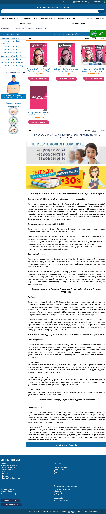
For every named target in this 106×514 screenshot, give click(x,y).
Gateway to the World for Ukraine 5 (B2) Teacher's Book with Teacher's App (38, 114)
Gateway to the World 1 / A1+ (11, 46)
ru (68, 2)
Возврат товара (6, 492)
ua (64, 2)
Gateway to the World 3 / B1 (11, 53)
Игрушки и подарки (60, 472)
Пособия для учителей (9, 465)
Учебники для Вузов (61, 467)
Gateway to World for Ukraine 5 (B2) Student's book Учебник (38, 70)
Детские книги (59, 470)
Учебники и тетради (8, 467)
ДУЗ (55, 465)
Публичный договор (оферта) (11, 494)
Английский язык (18, 28)
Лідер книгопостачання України (53, 7)
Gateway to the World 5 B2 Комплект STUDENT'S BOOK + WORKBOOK (94, 70)
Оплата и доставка (7, 490)
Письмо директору (11, 505)
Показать (88, 38)
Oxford (4, 472)
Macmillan (5, 474)
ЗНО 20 (56, 463)
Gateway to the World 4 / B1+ (12, 56)
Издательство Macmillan (10, 38)
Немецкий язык (59, 474)
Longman (5, 476)
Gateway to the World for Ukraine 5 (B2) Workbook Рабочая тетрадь (66, 70)
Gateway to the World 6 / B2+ (12, 59)
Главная (5, 28)
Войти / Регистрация (82, 2)
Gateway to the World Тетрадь (12, 66)
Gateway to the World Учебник (12, 62)
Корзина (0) (98, 2)
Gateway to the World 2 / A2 (11, 49)
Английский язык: (7, 470)
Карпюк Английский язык (11, 478)
